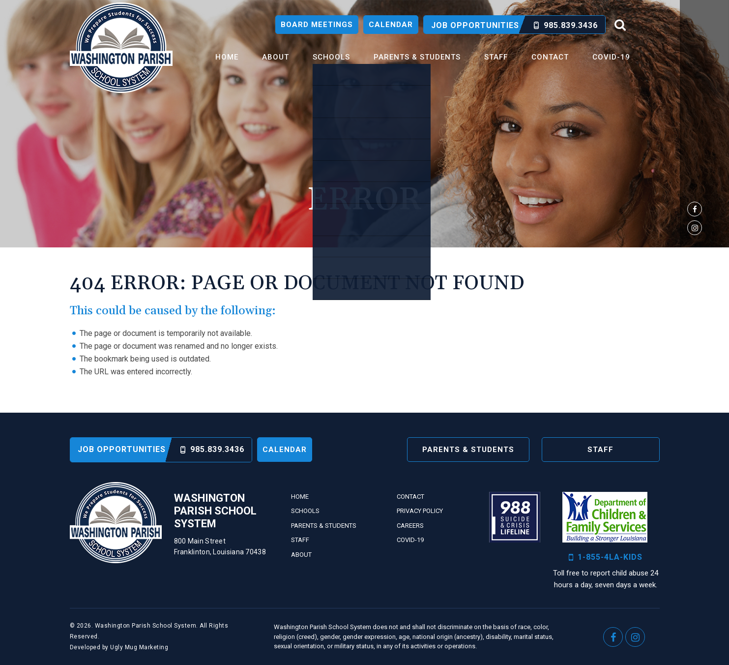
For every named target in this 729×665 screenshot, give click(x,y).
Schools (331, 57)
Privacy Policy (420, 510)
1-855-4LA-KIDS (605, 557)
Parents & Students (417, 57)
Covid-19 (611, 57)
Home (226, 57)
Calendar (391, 24)
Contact (550, 57)
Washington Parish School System (121, 47)
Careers (410, 525)
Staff (496, 57)
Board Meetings (317, 24)
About (275, 57)
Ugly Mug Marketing (139, 647)
